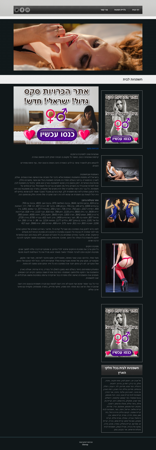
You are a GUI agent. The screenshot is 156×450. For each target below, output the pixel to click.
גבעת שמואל (135, 398)
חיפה (122, 409)
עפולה (124, 418)
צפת (135, 415)
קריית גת (108, 401)
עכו (109, 415)
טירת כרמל (113, 412)
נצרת (124, 415)
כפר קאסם (124, 398)
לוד (117, 386)
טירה (106, 424)
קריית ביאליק (125, 424)
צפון (115, 429)
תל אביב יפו (136, 381)
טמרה (116, 424)
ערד (115, 406)
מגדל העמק (121, 427)
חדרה (129, 415)
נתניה (108, 381)
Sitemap (85, 445)
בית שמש (121, 401)
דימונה (111, 404)
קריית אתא (116, 415)
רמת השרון (108, 389)
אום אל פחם (129, 421)
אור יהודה (109, 392)
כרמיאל (138, 418)
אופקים (121, 406)
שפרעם (135, 424)
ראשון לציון (126, 381)
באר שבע (137, 401)
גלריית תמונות (120, 10)
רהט (115, 401)
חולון (139, 383)
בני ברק (132, 383)
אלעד (122, 392)
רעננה (112, 386)
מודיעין (122, 386)
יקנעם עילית (124, 412)
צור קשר (104, 10)
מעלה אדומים (120, 404)
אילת (139, 404)
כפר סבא (130, 386)
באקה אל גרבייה (134, 427)
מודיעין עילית (128, 389)
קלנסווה (116, 398)
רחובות (113, 383)
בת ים (119, 383)
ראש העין (129, 392)
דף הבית (135, 10)
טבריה (131, 418)
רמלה (106, 386)
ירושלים (108, 398)
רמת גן (125, 383)
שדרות (109, 406)
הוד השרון (118, 389)
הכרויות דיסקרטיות (86, 442)
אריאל (127, 409)
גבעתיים (137, 389)
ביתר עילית (131, 404)
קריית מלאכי (136, 409)
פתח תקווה (115, 381)
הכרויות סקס (93, 148)
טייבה (116, 392)
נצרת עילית (116, 418)
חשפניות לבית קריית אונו (131, 395)
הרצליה (138, 386)
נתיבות (138, 406)
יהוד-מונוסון (110, 395)
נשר (116, 409)
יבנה (118, 395)
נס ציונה (137, 392)
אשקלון (129, 401)
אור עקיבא (122, 429)
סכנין (111, 424)
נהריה (111, 421)
